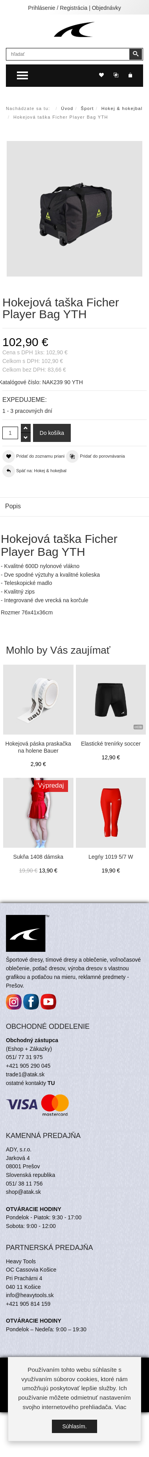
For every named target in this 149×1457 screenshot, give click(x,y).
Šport (87, 108)
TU (51, 1083)
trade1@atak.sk (25, 1074)
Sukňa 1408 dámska (38, 857)
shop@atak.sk (23, 1192)
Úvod (67, 108)
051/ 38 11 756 (24, 1183)
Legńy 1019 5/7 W (110, 857)
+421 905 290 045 (28, 1066)
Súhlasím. (74, 1426)
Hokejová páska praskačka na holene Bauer (38, 747)
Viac (121, 1407)
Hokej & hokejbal (122, 108)
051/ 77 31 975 (24, 1057)
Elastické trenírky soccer (111, 743)
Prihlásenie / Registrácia (57, 8)
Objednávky (106, 8)
